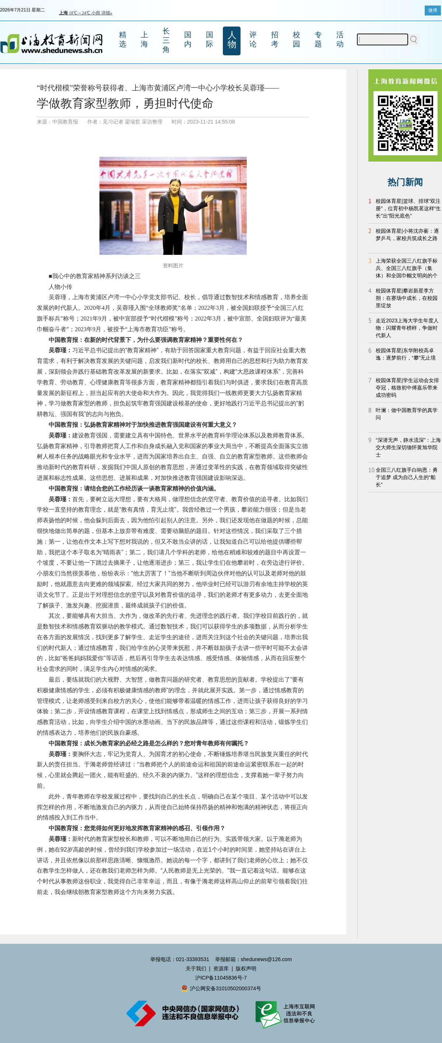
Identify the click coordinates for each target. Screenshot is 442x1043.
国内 (188, 39)
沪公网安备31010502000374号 (221, 988)
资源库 (221, 968)
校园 (296, 39)
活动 (340, 39)
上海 (144, 39)
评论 (253, 39)
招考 (274, 39)
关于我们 (196, 968)
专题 (318, 39)
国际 (209, 39)
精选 (122, 39)
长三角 (166, 40)
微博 (432, 10)
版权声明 (246, 968)
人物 (232, 39)
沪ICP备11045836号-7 (221, 978)
